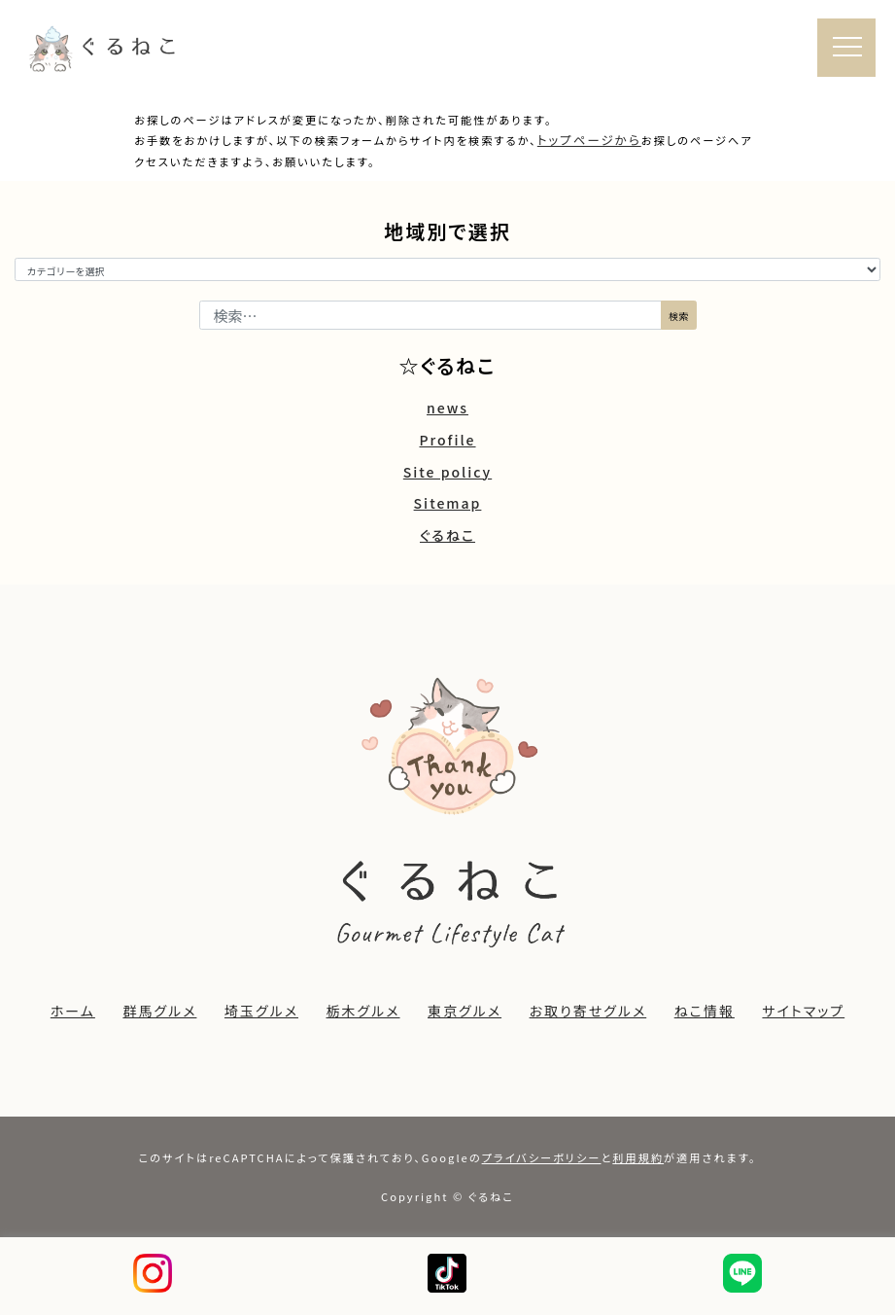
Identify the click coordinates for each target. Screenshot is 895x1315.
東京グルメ (464, 1010)
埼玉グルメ (261, 1010)
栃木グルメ (363, 1010)
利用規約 (638, 1157)
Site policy (447, 471)
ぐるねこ (447, 535)
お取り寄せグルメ (588, 1010)
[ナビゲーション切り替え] (846, 48)
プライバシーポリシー (542, 1157)
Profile (447, 439)
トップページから (589, 139)
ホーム (73, 1010)
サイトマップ (803, 1010)
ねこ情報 (704, 1010)
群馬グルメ (159, 1010)
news (447, 407)
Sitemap (448, 503)
